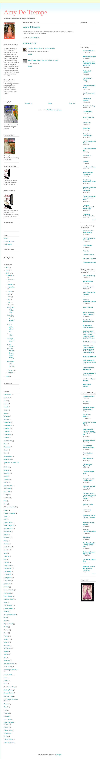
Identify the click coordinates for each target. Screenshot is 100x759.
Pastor (6, 620)
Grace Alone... (87, 156)
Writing (6, 736)
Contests (6, 470)
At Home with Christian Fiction (88, 326)
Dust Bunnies (8, 485)
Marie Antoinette (9, 590)
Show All (94, 219)
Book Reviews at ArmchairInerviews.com (89, 362)
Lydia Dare (7, 584)
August (10, 291)
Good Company (9, 525)
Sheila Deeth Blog (89, 106)
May (9, 299)
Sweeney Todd (8, 696)
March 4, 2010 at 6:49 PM (47, 48)
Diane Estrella (87, 111)
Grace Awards (8, 528)
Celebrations (8, 425)
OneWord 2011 (8, 605)
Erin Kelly (7, 491)
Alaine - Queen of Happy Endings (88, 313)
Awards (6, 407)
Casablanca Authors (87, 415)
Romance (7, 660)
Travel (6, 707)
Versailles (7, 716)
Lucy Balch (7, 580)
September (11, 287)
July (9, 294)
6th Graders (7, 394)
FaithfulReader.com (89, 342)
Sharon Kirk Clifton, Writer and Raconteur (89, 188)
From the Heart (88, 453)
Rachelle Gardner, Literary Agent (89, 408)
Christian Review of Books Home (89, 374)
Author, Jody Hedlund (87, 72)
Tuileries (6, 713)
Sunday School (8, 693)
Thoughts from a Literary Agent (88, 479)
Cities (5, 453)
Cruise (6, 476)
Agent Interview (10, 345)
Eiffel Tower (7, 488)
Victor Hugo (7, 719)
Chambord (7, 428)
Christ (5, 444)
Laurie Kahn (7, 571)
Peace (6, 627)
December (11, 275)
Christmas (7, 447)
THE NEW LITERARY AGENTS (89, 530)
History (6, 541)
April (9, 302)
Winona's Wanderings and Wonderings (88, 206)
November (11, 280)
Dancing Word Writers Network (88, 320)
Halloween (7, 537)
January (10, 373)
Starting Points (8, 690)
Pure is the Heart (9, 241)
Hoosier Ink (87, 122)
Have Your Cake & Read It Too (89, 239)
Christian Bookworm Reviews (89, 300)
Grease (6, 534)
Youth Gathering (9, 742)
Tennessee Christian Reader (88, 215)
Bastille (6, 410)
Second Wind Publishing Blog (88, 446)
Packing (6, 611)
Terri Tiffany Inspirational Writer (89, 180)
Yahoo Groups (8, 739)
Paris (5, 617)
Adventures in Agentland (87, 465)
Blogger (58, 754)
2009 (7, 376)
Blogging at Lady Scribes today (10, 309)
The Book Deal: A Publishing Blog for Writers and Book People (89, 496)
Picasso (6, 630)
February (11, 370)
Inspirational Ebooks (87, 385)
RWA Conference (9, 663)
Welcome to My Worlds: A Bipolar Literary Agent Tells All (89, 432)
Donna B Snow (88, 307)
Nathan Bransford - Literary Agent (89, 487)
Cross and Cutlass (89, 51)
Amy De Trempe (25, 12)
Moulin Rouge (8, 596)
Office (5, 602)
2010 (7, 273)
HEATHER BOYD (88, 255)
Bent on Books (88, 504)
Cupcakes (7, 479)
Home (50, 103)
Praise (6, 633)
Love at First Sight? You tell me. (10, 328)
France (6, 510)
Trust (5, 710)
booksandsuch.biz (89, 440)
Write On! (86, 251)
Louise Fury (87, 510)
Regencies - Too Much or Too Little (10, 364)
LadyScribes (8, 568)
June (9, 297)
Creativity (7, 473)
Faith (5, 501)
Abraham (6, 398)
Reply (30, 54)
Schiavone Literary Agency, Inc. (89, 553)
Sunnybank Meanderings (87, 134)
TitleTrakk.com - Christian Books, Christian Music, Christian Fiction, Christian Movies (88, 349)
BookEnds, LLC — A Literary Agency (89, 516)
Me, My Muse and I (89, 93)
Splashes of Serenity (87, 99)
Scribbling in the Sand (10, 670)
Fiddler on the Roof (10, 507)
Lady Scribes (8, 565)
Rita (5, 657)
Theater (6, 704)
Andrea (6, 404)
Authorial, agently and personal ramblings (89, 568)
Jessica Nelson (33, 48)
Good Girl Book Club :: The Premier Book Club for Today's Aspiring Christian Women (89, 334)
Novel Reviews (88, 281)
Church (6, 450)
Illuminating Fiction (89, 356)
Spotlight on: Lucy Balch (10, 340)
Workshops (7, 733)
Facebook (7, 498)
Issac (5, 553)
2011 (7, 270)
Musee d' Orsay (9, 599)
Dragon (6, 482)
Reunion (6, 651)
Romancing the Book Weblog (88, 231)
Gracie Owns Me (88, 117)
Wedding (6, 727)
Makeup (6, 587)
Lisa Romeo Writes (89, 167)
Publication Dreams (89, 259)
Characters (7, 434)
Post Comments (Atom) (54, 110)
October (10, 284)
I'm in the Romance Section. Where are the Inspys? (10, 354)
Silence (6, 681)
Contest (6, 467)
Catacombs (7, 422)
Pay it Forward (8, 624)
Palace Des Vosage (10, 614)
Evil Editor (86, 402)
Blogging (6, 419)
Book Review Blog (89, 275)
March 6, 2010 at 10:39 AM (50, 60)
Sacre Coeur (8, 667)
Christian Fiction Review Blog (88, 368)
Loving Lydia (8, 244)
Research (7, 645)
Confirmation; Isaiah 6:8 (11, 462)
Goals (5, 516)
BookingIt (86, 161)
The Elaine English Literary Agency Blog (89, 544)
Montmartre (7, 593)
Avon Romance (88, 458)
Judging (6, 556)
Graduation (7, 531)
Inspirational (7, 547)
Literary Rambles (88, 396)
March (10, 305)
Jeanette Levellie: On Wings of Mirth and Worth (89, 63)
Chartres (6, 437)
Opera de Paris (8, 608)
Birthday (6, 416)
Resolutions (7, 648)
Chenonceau (8, 441)
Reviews (6, 654)
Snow (5, 684)
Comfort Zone (8, 456)
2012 (7, 267)
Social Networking (9, 687)
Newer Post (28, 103)
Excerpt (6, 495)
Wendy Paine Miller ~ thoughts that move (89, 197)
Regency (6, 642)
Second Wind (8, 674)
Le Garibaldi (7, 574)
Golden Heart (8, 522)
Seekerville (86, 128)
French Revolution (9, 513)
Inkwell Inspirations (89, 56)
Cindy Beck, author (34, 60)
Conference (7, 459)
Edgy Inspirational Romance (89, 293)
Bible (5, 413)
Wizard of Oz (8, 730)
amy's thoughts (88, 287)
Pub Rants (86, 537)
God (5, 519)
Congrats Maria (10, 334)
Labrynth (6, 562)
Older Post (72, 103)
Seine (5, 677)
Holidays (6, 544)
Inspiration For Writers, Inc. (88, 173)
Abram (6, 401)
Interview (6, 550)
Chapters (6, 431)
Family (6, 504)
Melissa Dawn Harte (89, 262)
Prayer (6, 636)
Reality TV (7, 639)
